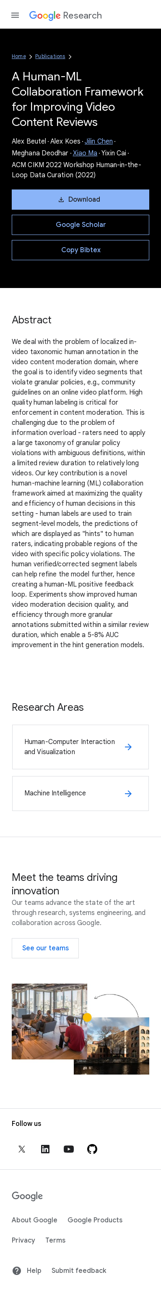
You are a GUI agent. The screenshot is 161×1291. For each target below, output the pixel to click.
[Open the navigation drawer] (15, 15)
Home (19, 56)
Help (27, 1271)
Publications (50, 56)
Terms (55, 1240)
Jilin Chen (99, 141)
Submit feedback (79, 1271)
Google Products (95, 1220)
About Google (34, 1220)
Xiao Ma (85, 153)
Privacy (23, 1240)
